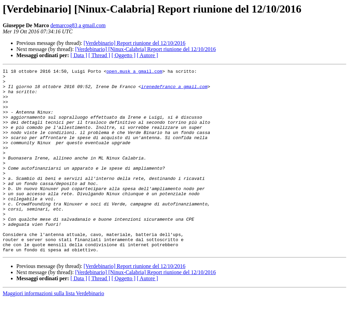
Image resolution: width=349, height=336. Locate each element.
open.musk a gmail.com (134, 72)
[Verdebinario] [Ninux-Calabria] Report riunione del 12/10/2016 (145, 49)
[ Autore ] (147, 55)
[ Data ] (79, 55)
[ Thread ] (99, 55)
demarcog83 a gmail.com (78, 25)
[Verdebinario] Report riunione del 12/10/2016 (134, 43)
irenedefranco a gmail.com (174, 90)
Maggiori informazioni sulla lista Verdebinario (53, 330)
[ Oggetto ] (123, 55)
